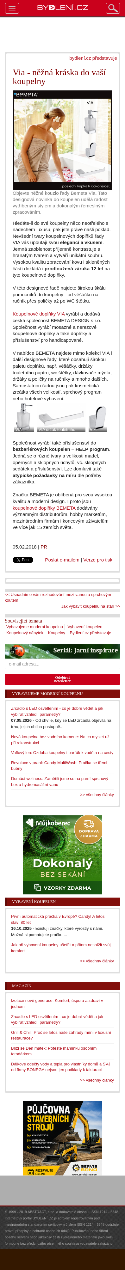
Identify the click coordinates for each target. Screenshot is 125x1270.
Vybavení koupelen (84, 626)
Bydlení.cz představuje (90, 632)
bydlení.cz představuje (93, 58)
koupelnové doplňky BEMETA (44, 508)
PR (44, 546)
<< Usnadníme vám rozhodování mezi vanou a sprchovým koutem (58, 597)
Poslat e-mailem (62, 559)
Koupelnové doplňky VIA (39, 313)
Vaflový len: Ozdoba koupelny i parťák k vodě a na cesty (62, 752)
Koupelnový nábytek (24, 632)
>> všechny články (97, 794)
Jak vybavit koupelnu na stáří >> (90, 606)
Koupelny (56, 632)
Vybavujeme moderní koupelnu (34, 626)
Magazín (21, 985)
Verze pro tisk (97, 559)
